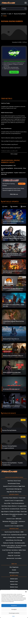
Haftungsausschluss (14, 572)
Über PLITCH (14, 72)
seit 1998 (21, 183)
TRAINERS (14, 206)
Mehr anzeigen (14, 153)
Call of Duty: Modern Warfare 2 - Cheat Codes (14, 497)
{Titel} (13, 616)
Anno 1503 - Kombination (14, 552)
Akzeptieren (14, 605)
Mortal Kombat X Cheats (14, 483)
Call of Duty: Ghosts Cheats (14, 480)
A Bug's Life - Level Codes (14, 555)
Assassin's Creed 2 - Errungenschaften (14, 500)
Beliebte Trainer (14, 581)
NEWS (4, 206)
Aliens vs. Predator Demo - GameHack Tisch (14, 537)
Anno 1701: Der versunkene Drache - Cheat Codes (14, 508)
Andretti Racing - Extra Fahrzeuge (14, 540)
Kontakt (14, 569)
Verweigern (14, 609)
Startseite (3, 13)
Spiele (9, 13)
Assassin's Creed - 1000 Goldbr (14, 518)
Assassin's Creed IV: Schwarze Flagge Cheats (14, 486)
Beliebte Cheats (14, 587)
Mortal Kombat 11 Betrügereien (14, 489)
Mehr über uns (14, 194)
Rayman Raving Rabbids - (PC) (8, 165)
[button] (26, 591)
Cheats (5, 15)
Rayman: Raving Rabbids (20, 13)
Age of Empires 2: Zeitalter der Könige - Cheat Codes (14, 511)
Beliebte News (14, 589)
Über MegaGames (14, 567)
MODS (23, 206)
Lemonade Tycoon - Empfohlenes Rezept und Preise (14, 534)
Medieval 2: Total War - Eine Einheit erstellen (14, 543)
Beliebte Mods (14, 584)
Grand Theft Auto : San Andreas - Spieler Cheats (14, 550)
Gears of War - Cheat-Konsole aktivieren (14, 503)
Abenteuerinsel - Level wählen (14, 558)
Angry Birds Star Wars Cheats (14, 491)
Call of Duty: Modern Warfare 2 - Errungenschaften (14, 506)
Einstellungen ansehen (14, 613)
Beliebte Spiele (14, 578)
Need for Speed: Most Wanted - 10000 (14, 532)
